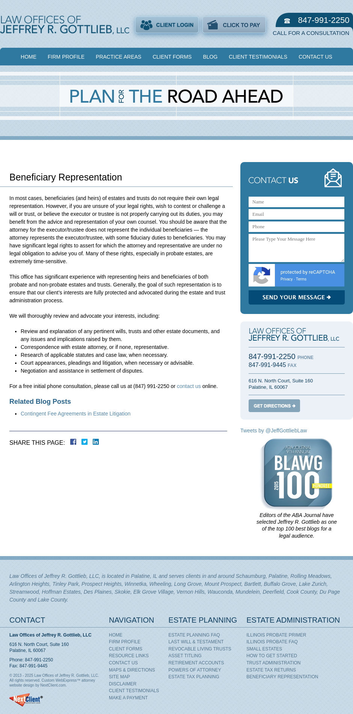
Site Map (119, 676)
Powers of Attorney (195, 670)
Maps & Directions (132, 670)
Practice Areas (118, 57)
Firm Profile (66, 57)
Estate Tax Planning (194, 676)
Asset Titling (185, 655)
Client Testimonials (258, 57)
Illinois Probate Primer (276, 635)
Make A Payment (128, 697)
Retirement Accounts (196, 662)
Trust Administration (273, 662)
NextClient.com (53, 685)
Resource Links (129, 655)
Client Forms (172, 57)
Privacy (287, 279)
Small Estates (264, 649)
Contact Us (315, 57)
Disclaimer (122, 684)
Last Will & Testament (196, 641)
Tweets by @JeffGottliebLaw (273, 430)
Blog (210, 57)
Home (28, 57)
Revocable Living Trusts (200, 649)
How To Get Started (271, 655)
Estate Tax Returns (271, 670)
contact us (189, 386)
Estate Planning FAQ (194, 635)
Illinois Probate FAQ (271, 641)
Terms (301, 279)
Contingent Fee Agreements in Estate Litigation (76, 414)
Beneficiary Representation (282, 676)
